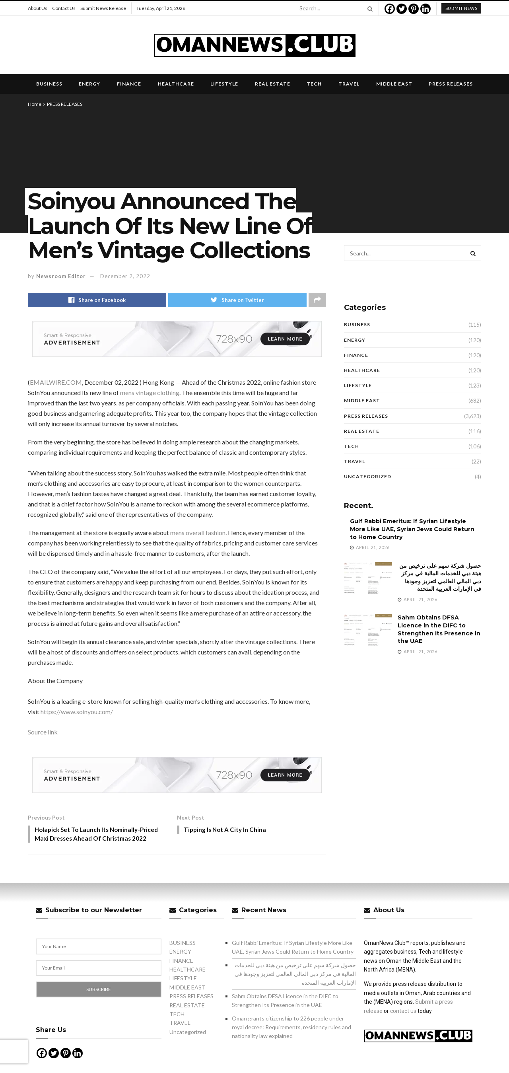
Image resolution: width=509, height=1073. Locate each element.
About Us (37, 8)
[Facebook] (390, 9)
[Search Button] (368, 8)
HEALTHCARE (176, 84)
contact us (403, 1012)
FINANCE (129, 84)
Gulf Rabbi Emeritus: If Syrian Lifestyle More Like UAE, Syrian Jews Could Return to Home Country (412, 529)
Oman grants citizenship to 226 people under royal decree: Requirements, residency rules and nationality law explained (291, 1029)
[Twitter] (401, 9)
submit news (461, 8)
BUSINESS (49, 84)
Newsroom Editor (61, 276)
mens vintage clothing (149, 393)
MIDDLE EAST (394, 84)
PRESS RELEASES (451, 84)
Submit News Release (103, 8)
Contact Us (64, 8)
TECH (314, 84)
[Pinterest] (413, 9)
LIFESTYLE (224, 84)
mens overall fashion (197, 533)
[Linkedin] (425, 9)
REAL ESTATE (272, 84)
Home (34, 104)
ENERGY (89, 84)
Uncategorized (367, 476)
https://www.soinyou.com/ (77, 712)
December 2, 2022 (125, 276)
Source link (43, 732)
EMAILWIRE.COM (56, 383)
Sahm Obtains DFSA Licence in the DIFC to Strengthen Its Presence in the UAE (439, 629)
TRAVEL (348, 84)
